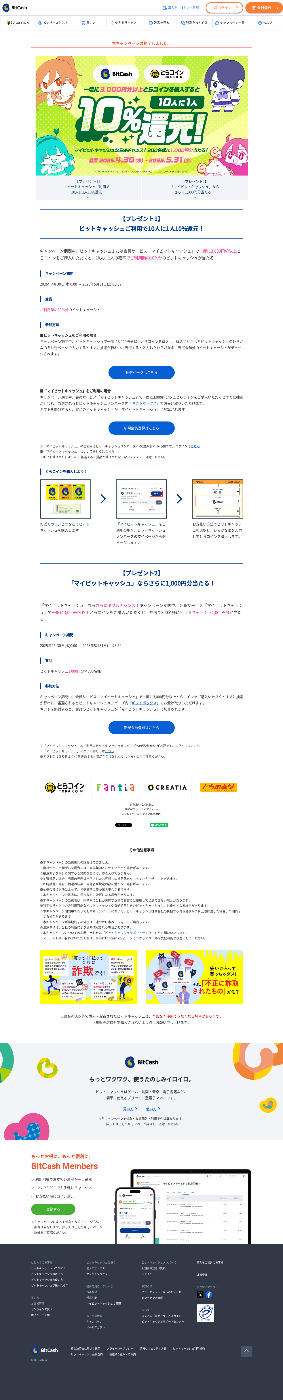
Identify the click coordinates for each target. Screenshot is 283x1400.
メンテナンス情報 (152, 1297)
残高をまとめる (194, 23)
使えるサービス (124, 23)
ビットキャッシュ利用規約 (189, 1348)
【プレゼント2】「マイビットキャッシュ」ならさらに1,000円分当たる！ (194, 187)
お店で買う (37, 1303)
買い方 (88, 23)
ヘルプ (265, 23)
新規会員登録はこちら (141, 428)
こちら (195, 446)
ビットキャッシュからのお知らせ (161, 1292)
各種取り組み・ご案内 (122, 1354)
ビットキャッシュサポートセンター (129, 932)
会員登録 (261, 7)
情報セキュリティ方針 (153, 1348)
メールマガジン (95, 1327)
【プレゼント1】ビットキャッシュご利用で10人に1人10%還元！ (88, 187)
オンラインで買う (41, 1309)
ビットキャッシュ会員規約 (87, 1354)
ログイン (222, 7)
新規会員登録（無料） (155, 1268)
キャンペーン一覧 (230, 23)
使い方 (153, 1109)
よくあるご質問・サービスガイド (161, 1316)
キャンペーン (94, 1321)
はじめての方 (17, 23)
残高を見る (159, 23)
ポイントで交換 (40, 1315)
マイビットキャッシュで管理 (103, 1303)
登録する (53, 1209)
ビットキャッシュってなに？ (48, 1268)
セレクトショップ (97, 1274)
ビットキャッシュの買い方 (47, 1274)
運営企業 (202, 1274)
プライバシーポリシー (120, 1348)
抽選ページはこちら (142, 372)
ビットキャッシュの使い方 (47, 1279)
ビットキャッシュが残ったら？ (49, 1285)
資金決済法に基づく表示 (85, 1348)
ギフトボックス (144, 403)
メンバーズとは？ (53, 23)
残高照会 (91, 1292)
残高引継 (91, 1297)
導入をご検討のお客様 (181, 7)
